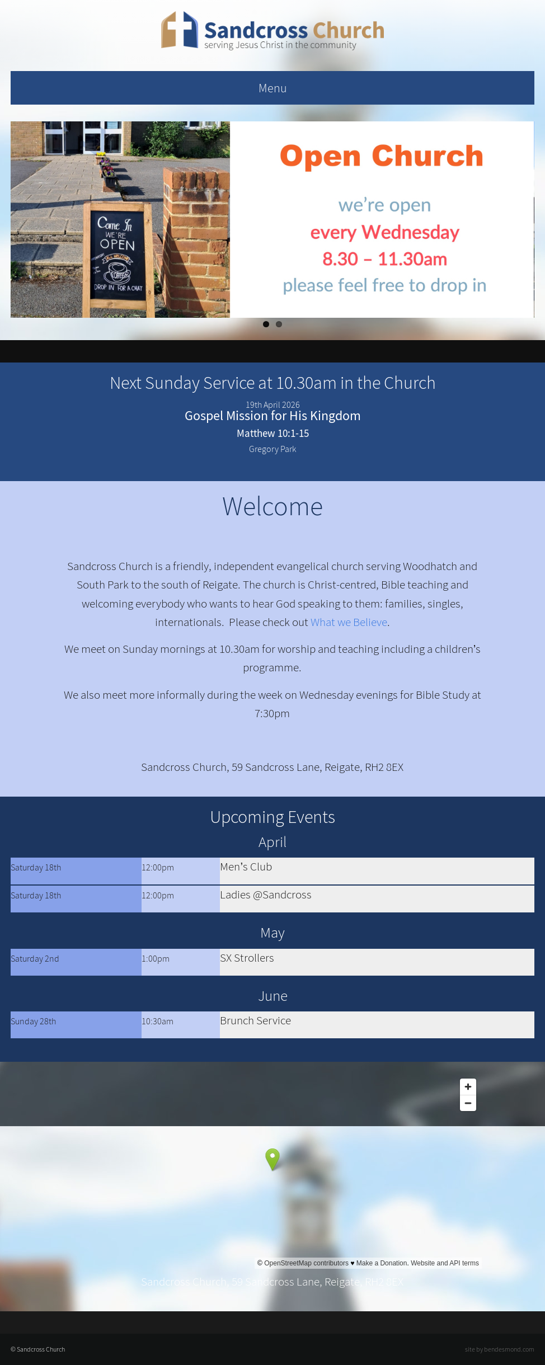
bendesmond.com (509, 1349)
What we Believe (349, 622)
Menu (273, 88)
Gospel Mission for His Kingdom (273, 415)
